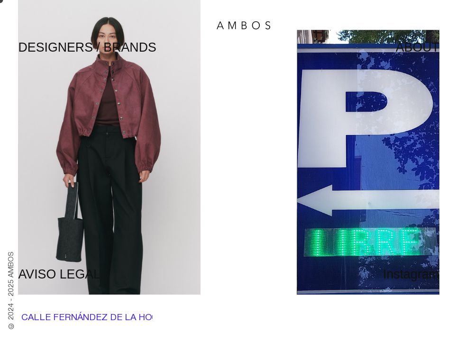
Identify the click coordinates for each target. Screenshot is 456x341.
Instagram (411, 274)
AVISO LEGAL (59, 274)
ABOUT (417, 47)
